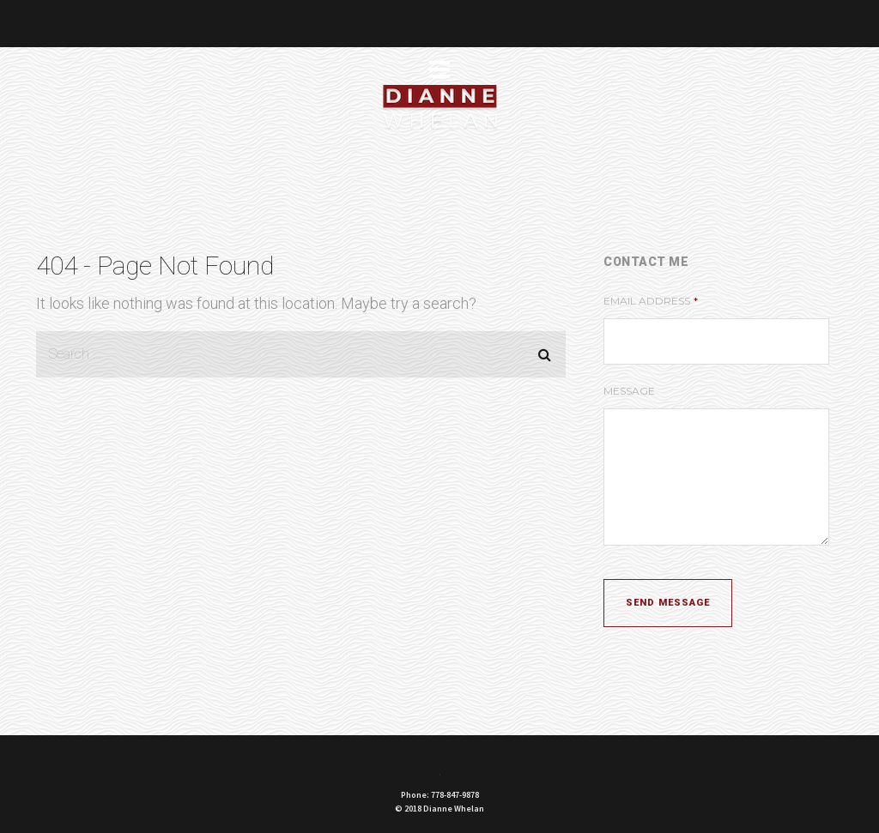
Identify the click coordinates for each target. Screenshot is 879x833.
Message (629, 390)
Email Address (650, 300)
